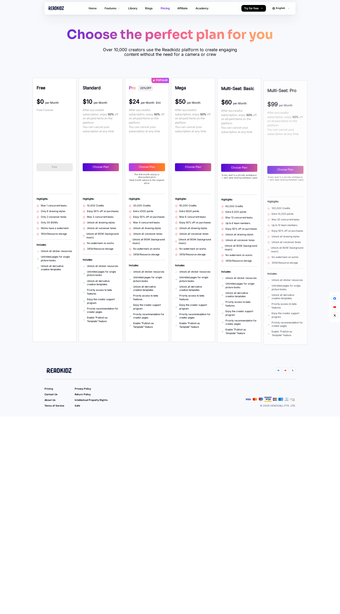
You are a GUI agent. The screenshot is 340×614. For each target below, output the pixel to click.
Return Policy (83, 423)
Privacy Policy (83, 417)
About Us (49, 428)
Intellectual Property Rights (91, 428)
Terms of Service (54, 434)
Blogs (149, 8)
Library (132, 8)
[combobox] (281, 8)
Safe (77, 434)
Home (93, 8)
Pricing (165, 8)
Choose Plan (110, 167)
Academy (202, 8)
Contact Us (50, 423)
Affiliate (182, 8)
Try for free (253, 8)
